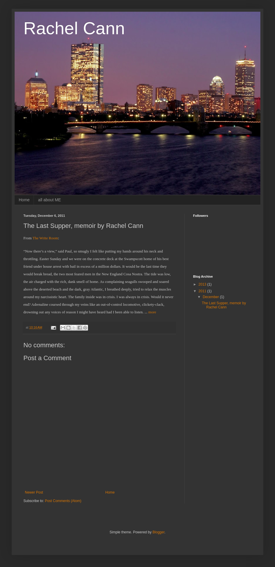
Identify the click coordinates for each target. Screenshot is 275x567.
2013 (203, 284)
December (211, 297)
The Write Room (45, 238)
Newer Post (34, 492)
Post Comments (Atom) (63, 501)
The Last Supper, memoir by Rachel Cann (224, 305)
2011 (203, 291)
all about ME (49, 199)
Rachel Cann (74, 28)
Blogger (158, 532)
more (152, 312)
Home (24, 199)
